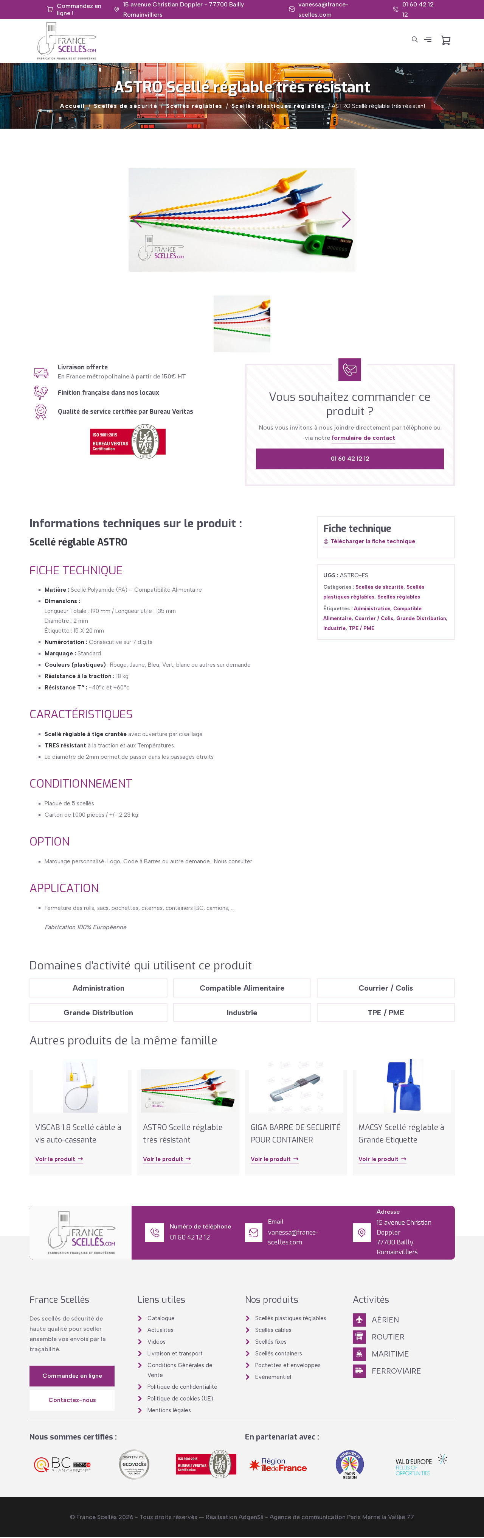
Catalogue (161, 1318)
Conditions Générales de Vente (180, 1370)
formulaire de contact (363, 437)
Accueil (72, 106)
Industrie (334, 628)
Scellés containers (278, 1353)
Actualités (160, 1330)
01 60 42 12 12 (349, 458)
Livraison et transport (175, 1353)
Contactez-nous (72, 1400)
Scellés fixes (271, 1342)
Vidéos (156, 1342)
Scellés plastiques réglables (278, 106)
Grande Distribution (421, 618)
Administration (372, 608)
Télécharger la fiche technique (369, 541)
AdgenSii (251, 1517)
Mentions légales (169, 1410)
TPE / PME (361, 628)
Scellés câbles (273, 1330)
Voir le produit (59, 1160)
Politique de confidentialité (182, 1387)
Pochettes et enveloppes (288, 1365)
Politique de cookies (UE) (180, 1399)
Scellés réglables (194, 106)
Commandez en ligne (72, 1376)
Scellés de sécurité (126, 106)
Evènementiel (273, 1377)
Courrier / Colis (374, 618)
